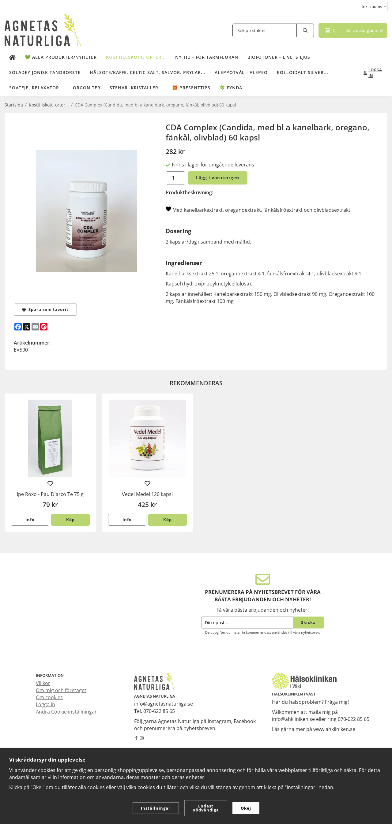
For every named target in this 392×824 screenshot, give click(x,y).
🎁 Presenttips (191, 88)
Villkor (43, 683)
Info (30, 519)
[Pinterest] (44, 326)
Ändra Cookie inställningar (66, 711)
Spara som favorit (45, 309)
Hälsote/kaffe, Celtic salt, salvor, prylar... (147, 72)
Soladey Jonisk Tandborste (45, 72)
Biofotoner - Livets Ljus (278, 57)
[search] (305, 30)
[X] (26, 326)
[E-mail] (35, 326)
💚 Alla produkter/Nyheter (61, 57)
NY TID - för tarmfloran (206, 57)
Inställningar (156, 808)
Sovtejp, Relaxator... (36, 88)
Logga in (45, 704)
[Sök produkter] (264, 30)
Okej (246, 808)
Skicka (308, 622)
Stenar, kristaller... (136, 88)
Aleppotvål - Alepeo (241, 72)
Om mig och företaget (61, 690)
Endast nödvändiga (206, 808)
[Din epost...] (247, 622)
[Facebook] (18, 326)
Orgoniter (86, 88)
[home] (12, 57)
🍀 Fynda (231, 88)
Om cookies (49, 697)
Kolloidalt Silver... (302, 72)
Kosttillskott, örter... (136, 57)
